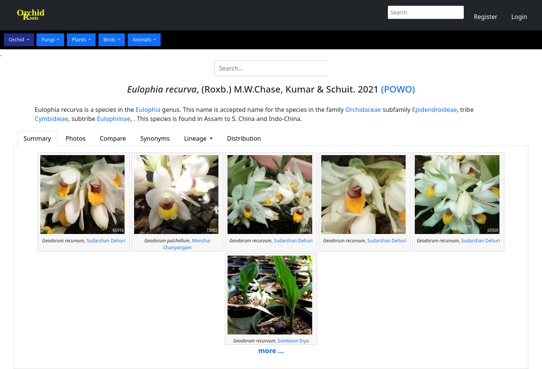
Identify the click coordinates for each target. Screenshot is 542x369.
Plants (79, 39)
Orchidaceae (363, 109)
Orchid (17, 39)
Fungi (48, 39)
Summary (37, 138)
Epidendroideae (434, 109)
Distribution (244, 138)
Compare (113, 138)
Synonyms (154, 138)
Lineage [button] (196, 138)
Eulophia (148, 109)
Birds (110, 39)
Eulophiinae (113, 119)
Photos (75, 138)
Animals (142, 39)
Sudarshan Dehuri (106, 240)
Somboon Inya (293, 341)
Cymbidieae (51, 119)
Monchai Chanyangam (186, 244)
